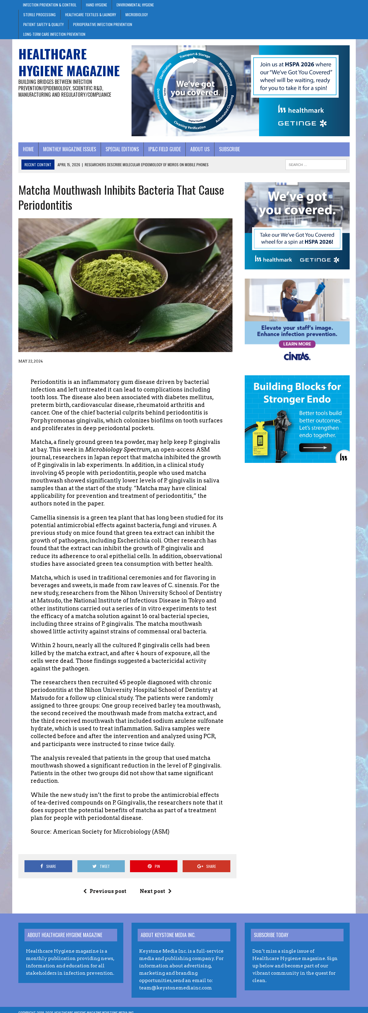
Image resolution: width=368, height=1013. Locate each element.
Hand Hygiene (96, 4)
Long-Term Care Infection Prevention (54, 34)
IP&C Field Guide (164, 149)
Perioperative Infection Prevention (102, 24)
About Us (200, 149)
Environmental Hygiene (135, 4)
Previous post (104, 891)
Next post (156, 891)
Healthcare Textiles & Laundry (90, 14)
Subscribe (229, 149)
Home (28, 149)
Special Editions (122, 149)
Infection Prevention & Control (49, 4)
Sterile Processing (39, 14)
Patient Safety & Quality (43, 24)
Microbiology (136, 14)
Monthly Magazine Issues (69, 149)
